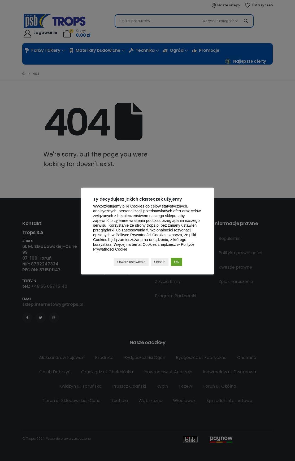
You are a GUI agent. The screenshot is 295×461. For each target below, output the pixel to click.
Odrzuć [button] (159, 262)
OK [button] (176, 262)
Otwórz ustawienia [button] (131, 262)
